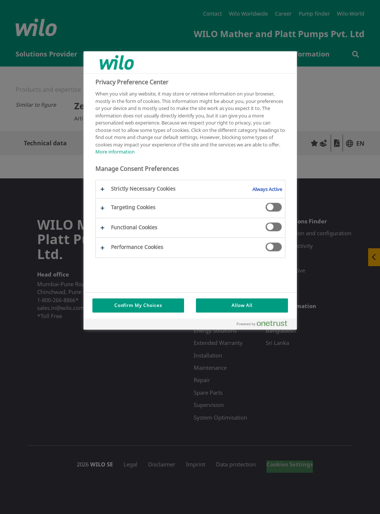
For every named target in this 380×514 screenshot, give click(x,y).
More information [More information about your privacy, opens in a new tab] (115, 151)
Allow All (242, 305)
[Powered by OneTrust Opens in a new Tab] (265, 325)
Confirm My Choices (138, 305)
